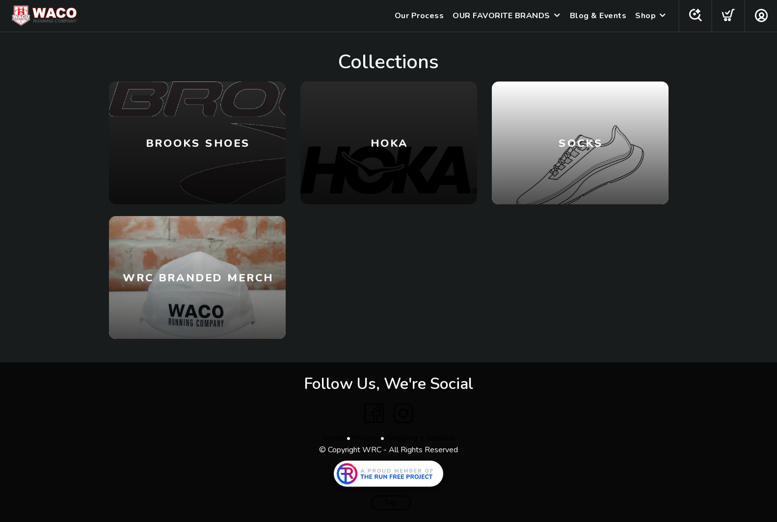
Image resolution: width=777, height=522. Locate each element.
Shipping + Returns (420, 438)
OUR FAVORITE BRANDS (501, 15)
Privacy (365, 438)
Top (391, 502)
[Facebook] (374, 413)
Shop (645, 15)
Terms (333, 438)
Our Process (419, 15)
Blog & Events (598, 15)
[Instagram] (403, 413)
